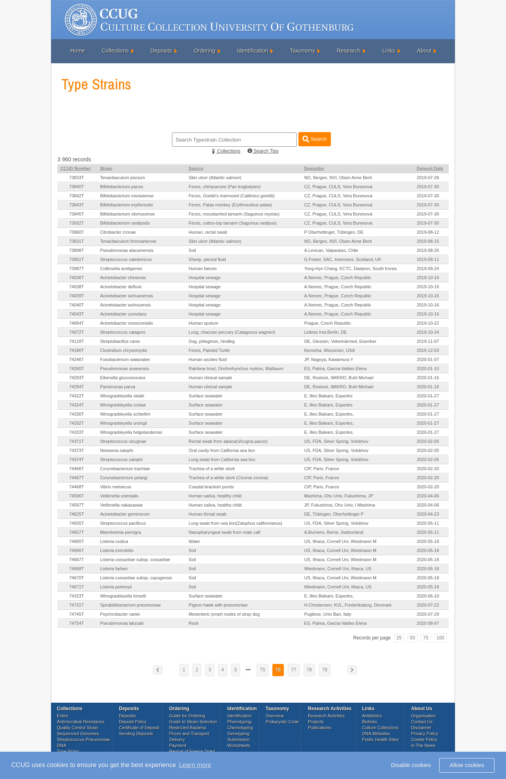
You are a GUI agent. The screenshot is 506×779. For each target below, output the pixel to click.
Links (388, 50)
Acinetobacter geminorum (124, 514)
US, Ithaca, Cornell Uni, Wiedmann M (340, 541)
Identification (252, 50)
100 (440, 638)
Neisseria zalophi (116, 450)
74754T (76, 623)
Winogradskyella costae (123, 405)
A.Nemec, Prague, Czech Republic (337, 277)
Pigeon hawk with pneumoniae (218, 605)
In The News (423, 745)
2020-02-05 (428, 441)
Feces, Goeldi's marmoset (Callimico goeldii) (231, 195)
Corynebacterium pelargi (123, 477)
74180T (76, 350)
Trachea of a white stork (212, 468)
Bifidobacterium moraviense (127, 195)
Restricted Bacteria (187, 727)
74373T (76, 450)
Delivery (177, 739)
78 (309, 670)
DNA (61, 745)
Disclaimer (421, 727)
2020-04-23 (428, 514)
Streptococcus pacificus (123, 523)
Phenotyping (239, 721)
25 (399, 638)
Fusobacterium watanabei (125, 359)
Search (314, 139)
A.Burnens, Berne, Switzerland (333, 532)
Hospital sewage (205, 277)
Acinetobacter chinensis (123, 277)
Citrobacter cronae (118, 232)
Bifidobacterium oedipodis (125, 223)
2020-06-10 (428, 596)
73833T (76, 177)
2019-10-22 (428, 323)
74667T (76, 559)
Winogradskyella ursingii (123, 423)
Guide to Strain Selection (193, 721)
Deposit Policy (133, 721)
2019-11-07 (428, 341)
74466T (76, 468)
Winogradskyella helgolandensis (131, 432)
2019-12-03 (428, 350)
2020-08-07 (428, 623)
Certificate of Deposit (139, 727)
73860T (76, 232)
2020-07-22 (428, 605)
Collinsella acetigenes (121, 268)
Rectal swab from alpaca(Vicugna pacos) (228, 441)
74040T (76, 305)
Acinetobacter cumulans (123, 314)
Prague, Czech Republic (327, 323)
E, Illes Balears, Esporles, (328, 414)
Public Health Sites (380, 739)
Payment (177, 745)
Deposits (161, 50)
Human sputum (203, 323)
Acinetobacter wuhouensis (125, 305)
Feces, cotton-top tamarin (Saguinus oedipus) (233, 223)
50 (412, 638)
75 (425, 638)
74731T (76, 605)
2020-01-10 (428, 368)
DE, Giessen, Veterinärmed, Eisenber (340, 341)
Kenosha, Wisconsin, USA (329, 350)
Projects (316, 721)
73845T (76, 214)
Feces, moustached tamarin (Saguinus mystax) (234, 214)
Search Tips (263, 151)
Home (77, 50)
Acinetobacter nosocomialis (126, 323)
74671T (76, 586)
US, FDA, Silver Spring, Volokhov (336, 441)
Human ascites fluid (208, 359)
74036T (76, 277)
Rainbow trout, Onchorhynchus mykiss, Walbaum (236, 368)
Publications (319, 727)
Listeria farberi (114, 568)
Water (194, 541)
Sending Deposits (136, 733)
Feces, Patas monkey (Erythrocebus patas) (230, 204)
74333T (76, 432)
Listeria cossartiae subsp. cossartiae (135, 559)
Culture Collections (380, 727)
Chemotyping (240, 727)
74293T (76, 377)
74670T (76, 577)
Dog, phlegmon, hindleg (211, 341)
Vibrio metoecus (115, 486)
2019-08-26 (428, 250)
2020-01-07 (428, 359)
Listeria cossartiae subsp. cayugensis (136, 577)
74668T (76, 568)
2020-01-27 (428, 395)
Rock (193, 623)
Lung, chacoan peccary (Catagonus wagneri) (232, 332)
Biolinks (369, 721)
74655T (76, 523)
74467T (76, 477)
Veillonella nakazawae (121, 505)
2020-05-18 (428, 541)
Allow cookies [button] (467, 765)
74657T (76, 532)
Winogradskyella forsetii (123, 596)
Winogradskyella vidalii (122, 395)
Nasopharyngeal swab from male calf (224, 532)
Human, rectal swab (208, 232)
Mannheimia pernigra (120, 532)
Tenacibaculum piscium (122, 177)
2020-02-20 (428, 468)
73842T (76, 195)
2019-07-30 (428, 186)
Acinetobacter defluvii (121, 286)
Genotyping (238, 733)
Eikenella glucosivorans (122, 377)
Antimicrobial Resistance (80, 721)
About (424, 50)
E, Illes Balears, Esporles (328, 395)
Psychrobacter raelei (120, 614)
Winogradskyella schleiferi (125, 414)
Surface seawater (206, 395)
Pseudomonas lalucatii (121, 623)
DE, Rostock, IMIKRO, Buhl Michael (338, 377)
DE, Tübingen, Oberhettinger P (334, 514)
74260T (76, 368)
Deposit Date (430, 168)
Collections (115, 50)
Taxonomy (302, 50)
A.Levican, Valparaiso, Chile (331, 250)
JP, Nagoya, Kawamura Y (328, 359)
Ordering (204, 50)
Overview (275, 715)
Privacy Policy (424, 733)
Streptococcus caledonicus (126, 259)
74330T (76, 414)
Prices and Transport (189, 733)
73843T (76, 204)
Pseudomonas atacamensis (126, 250)
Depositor (314, 168)
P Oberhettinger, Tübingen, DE (333, 232)
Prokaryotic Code (282, 721)
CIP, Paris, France (321, 468)
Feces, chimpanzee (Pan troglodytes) (225, 186)
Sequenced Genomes (78, 733)
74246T (76, 359)
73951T (76, 259)
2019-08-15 (428, 241)
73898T (76, 250)
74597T (76, 505)
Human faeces (203, 268)
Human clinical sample (210, 377)
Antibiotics (372, 715)
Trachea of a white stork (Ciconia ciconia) (228, 477)
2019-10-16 (428, 277)
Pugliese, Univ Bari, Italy (327, 614)
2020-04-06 (428, 495)
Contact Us (421, 721)
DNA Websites (376, 733)
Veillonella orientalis (119, 495)
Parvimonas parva (117, 386)
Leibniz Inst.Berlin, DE (325, 332)
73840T (76, 186)
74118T (76, 341)
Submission (238, 739)
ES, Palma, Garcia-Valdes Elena (335, 368)
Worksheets (238, 745)
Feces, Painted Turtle (209, 350)
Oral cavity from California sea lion (222, 450)
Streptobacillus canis (120, 341)
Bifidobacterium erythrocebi (126, 204)
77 (293, 670)
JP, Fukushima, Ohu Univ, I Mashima (339, 505)
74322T (76, 395)
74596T (76, 495)
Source (196, 168)
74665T (76, 541)
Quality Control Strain (77, 727)
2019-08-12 (428, 232)
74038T (76, 286)
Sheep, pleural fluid (207, 259)
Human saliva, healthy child (215, 495)
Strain (106, 168)
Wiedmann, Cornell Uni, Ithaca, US (338, 568)
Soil (192, 250)
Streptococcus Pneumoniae (83, 739)
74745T (76, 614)
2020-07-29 (428, 614)
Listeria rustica (114, 541)
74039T (76, 295)
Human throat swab (207, 514)
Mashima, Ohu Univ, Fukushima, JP (338, 495)
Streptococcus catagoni (122, 332)
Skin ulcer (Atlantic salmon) (215, 177)
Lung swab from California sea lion (222, 459)
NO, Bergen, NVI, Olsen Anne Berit (338, 177)
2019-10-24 (428, 332)
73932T (76, 223)
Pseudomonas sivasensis (124, 368)
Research (349, 50)
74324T (76, 405)
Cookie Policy (424, 739)
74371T (76, 441)
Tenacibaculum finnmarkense (128, 241)
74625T (76, 514)
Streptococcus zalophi (121, 459)
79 (324, 670)
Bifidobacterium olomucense (127, 214)
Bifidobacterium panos (121, 186)
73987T (76, 268)
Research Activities (326, 715)
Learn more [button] (195, 765)
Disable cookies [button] (411, 765)
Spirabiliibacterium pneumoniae (130, 605)
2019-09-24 (428, 268)
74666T (76, 550)
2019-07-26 (428, 177)
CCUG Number (75, 168)
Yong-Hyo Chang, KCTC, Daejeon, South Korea (350, 268)
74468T (76, 486)
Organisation (423, 715)
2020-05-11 (428, 523)
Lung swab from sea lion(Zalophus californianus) (235, 523)
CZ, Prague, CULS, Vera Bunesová (338, 186)
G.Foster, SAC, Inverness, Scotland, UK (342, 259)
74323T (76, 596)
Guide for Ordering (187, 715)
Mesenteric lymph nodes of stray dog (224, 614)
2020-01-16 (428, 377)
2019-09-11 (428, 259)
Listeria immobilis (116, 550)
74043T (76, 314)
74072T (76, 332)
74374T (76, 459)
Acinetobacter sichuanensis (126, 295)
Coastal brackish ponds (211, 486)
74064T (76, 323)
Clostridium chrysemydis (123, 350)
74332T (76, 423)
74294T (76, 386)
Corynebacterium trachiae (125, 468)
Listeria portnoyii (116, 586)
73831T (76, 241)
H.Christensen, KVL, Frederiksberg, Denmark (347, 605)
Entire (62, 715)
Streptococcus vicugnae (123, 441)
